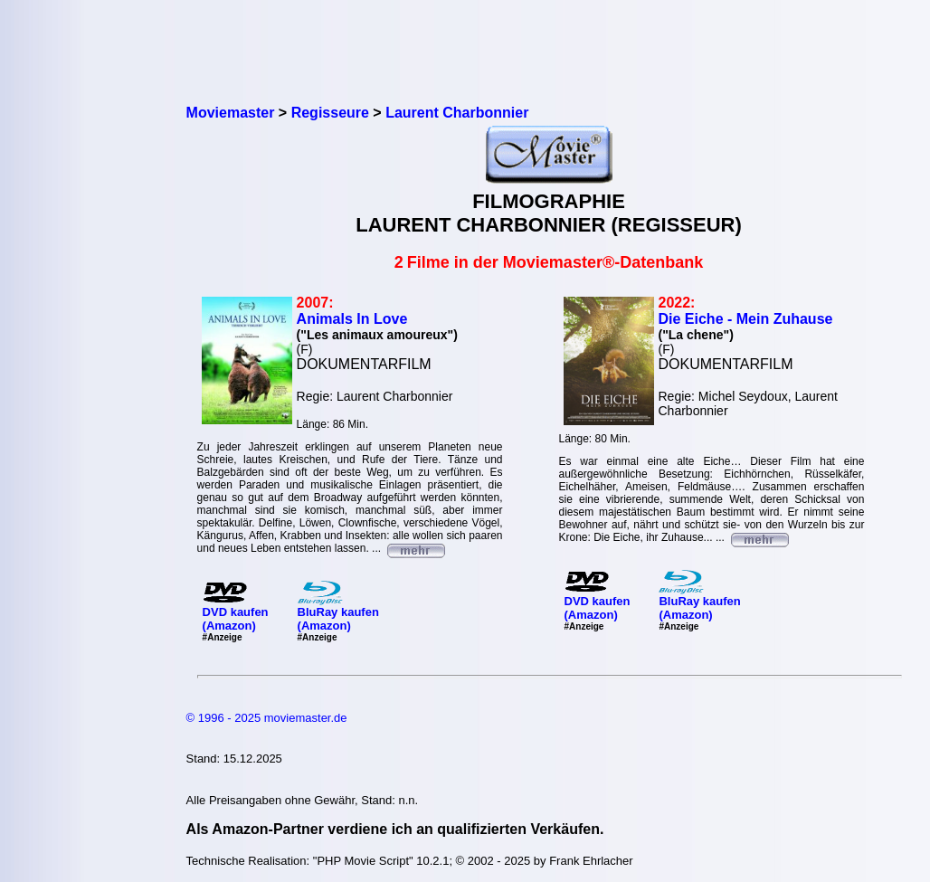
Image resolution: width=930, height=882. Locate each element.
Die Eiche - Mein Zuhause (746, 319)
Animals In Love (352, 319)
